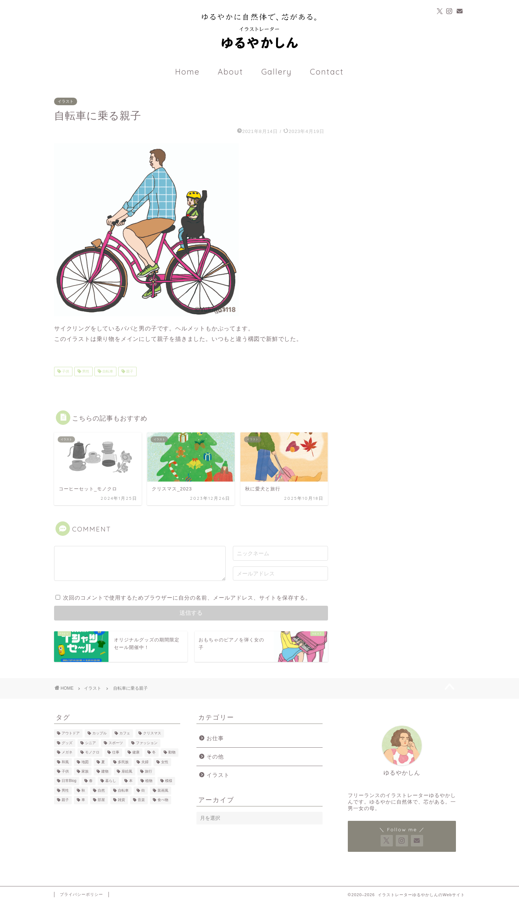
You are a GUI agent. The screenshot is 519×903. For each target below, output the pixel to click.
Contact (327, 72)
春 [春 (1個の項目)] (91, 781)
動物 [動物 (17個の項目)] (172, 753)
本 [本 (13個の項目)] (131, 781)
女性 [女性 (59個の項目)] (164, 762)
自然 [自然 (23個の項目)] (101, 790)
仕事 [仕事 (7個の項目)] (115, 753)
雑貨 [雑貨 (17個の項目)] (121, 800)
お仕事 (215, 738)
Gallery (276, 72)
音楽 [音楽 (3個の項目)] (141, 800)
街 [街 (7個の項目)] (143, 790)
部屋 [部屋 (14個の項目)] (101, 800)
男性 (85, 371)
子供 (65, 371)
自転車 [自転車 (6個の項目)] (123, 790)
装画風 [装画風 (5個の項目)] (163, 790)
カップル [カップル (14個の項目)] (99, 733)
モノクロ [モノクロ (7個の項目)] (92, 753)
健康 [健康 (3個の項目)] (135, 753)
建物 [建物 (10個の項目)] (104, 771)
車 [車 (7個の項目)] (83, 800)
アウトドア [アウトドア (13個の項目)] (71, 733)
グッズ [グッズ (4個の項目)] (67, 743)
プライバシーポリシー (81, 894)
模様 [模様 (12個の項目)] (168, 781)
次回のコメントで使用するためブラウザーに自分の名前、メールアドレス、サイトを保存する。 (187, 598)
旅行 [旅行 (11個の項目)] (148, 771)
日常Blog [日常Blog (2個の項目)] (69, 781)
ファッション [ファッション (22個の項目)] (147, 743)
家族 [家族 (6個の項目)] (85, 771)
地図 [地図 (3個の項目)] (85, 762)
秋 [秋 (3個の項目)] (83, 790)
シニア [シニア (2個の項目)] (90, 743)
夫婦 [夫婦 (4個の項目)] (144, 762)
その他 (215, 756)
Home (187, 72)
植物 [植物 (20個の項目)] (148, 781)
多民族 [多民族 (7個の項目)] (123, 762)
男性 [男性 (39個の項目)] (65, 790)
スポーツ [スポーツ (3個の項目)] (115, 743)
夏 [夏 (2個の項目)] (103, 762)
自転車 (107, 371)
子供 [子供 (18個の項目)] (65, 771)
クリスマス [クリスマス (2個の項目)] (152, 733)
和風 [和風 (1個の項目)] (65, 762)
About (230, 72)
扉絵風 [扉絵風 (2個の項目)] (126, 771)
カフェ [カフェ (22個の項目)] (124, 733)
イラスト (66, 101)
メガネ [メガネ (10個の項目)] (67, 753)
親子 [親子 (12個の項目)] (65, 800)
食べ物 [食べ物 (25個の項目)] (163, 800)
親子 (129, 371)
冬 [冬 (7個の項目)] (154, 753)
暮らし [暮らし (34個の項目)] (110, 781)
